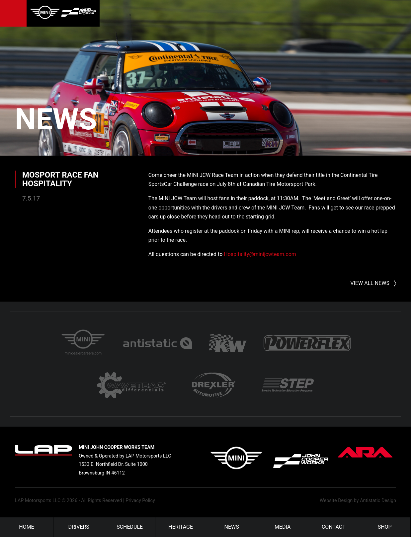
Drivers (78, 527)
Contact (334, 527)
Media (283, 527)
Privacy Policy (140, 500)
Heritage (180, 527)
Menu (13, 13)
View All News (369, 283)
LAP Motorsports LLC (37, 500)
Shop (385, 527)
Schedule (130, 527)
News (56, 119)
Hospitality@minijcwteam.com (260, 254)
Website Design (336, 500)
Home (26, 527)
